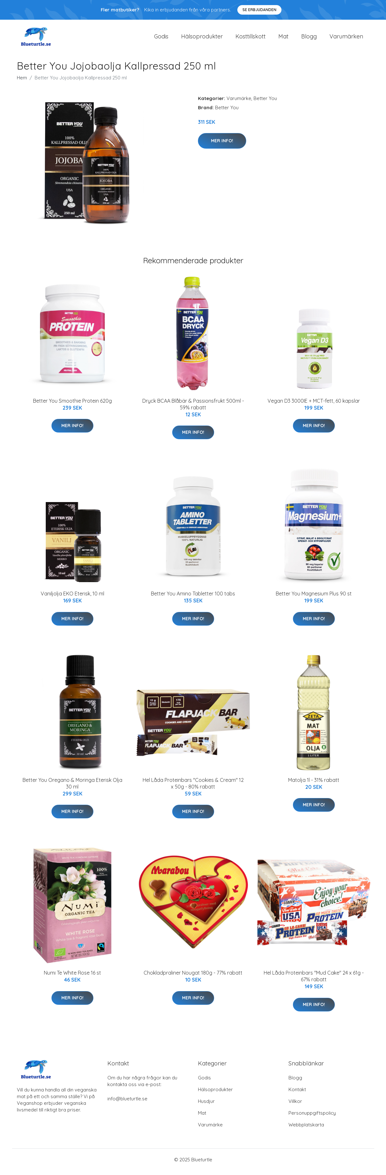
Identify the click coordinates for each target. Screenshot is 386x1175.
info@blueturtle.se (127, 1103)
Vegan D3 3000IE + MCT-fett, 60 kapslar (313, 405)
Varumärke (239, 103)
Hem (22, 82)
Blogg (309, 38)
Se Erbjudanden (259, 9)
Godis (161, 38)
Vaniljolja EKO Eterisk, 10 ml (72, 598)
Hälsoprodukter (202, 38)
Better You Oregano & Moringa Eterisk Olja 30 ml (72, 787)
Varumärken (346, 38)
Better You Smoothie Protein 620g (72, 405)
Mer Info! (222, 145)
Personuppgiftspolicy (312, 1117)
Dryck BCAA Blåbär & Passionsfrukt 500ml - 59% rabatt (193, 408)
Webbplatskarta (306, 1129)
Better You (265, 103)
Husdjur (206, 1106)
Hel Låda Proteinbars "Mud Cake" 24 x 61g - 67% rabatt (314, 980)
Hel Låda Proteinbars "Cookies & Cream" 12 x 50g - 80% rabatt (193, 787)
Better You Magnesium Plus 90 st (314, 598)
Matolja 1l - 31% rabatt (313, 784)
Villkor (295, 1106)
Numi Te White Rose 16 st (72, 977)
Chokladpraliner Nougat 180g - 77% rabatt (193, 977)
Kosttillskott (250, 38)
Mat (283, 38)
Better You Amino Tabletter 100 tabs (193, 598)
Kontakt (297, 1094)
